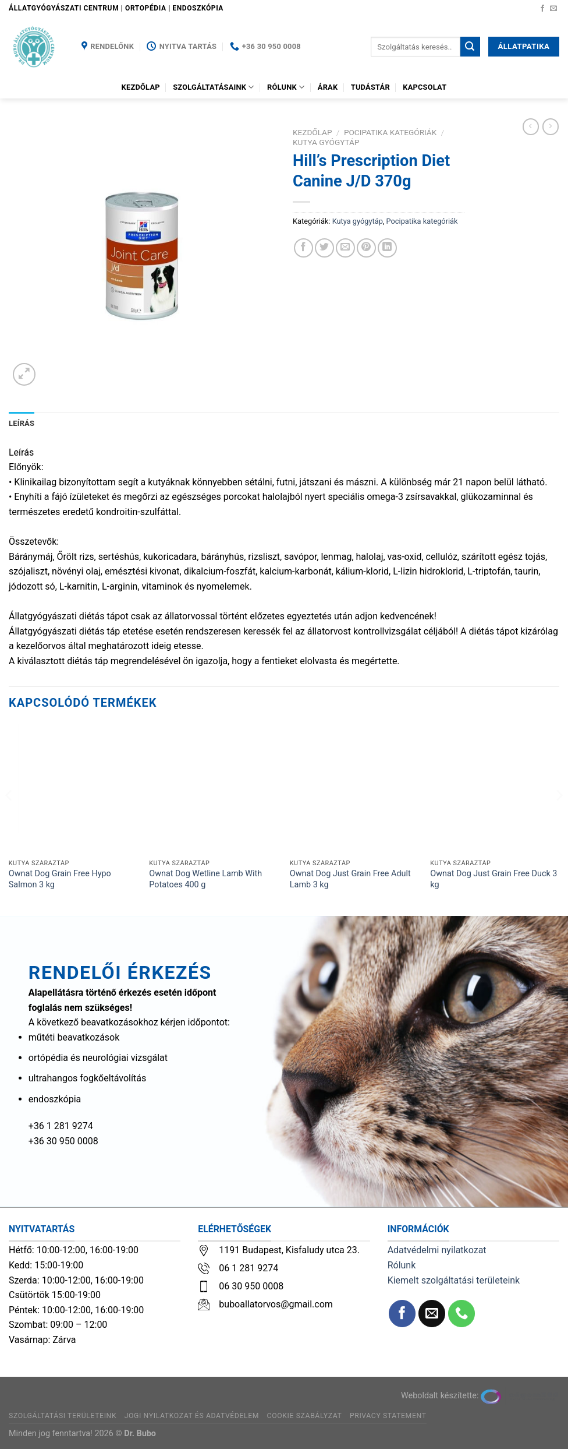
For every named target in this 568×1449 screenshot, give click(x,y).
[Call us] (461, 1313)
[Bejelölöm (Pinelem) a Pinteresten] (366, 248)
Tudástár (370, 87)
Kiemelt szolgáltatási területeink (454, 1280)
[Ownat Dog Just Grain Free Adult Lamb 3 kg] (354, 789)
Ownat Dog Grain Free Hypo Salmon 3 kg (60, 879)
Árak (328, 87)
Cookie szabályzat (304, 1416)
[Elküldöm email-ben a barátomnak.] (345, 248)
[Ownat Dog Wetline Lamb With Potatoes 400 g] (213, 789)
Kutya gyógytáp (326, 142)
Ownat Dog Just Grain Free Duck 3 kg (493, 879)
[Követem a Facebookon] (542, 9)
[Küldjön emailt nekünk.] (553, 9)
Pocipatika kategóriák (390, 132)
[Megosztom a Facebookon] (303, 248)
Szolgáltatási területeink (62, 1416)
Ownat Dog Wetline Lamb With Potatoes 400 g (205, 879)
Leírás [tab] (21, 423)
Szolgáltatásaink (213, 87)
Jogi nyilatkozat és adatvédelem (192, 1416)
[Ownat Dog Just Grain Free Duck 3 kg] (494, 789)
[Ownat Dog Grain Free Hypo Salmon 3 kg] (73, 789)
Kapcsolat (424, 87)
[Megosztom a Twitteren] (324, 248)
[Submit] (470, 47)
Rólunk (285, 87)
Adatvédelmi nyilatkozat (437, 1250)
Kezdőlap (141, 87)
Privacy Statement (388, 1416)
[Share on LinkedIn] (387, 248)
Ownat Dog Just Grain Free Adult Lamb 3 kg (350, 879)
